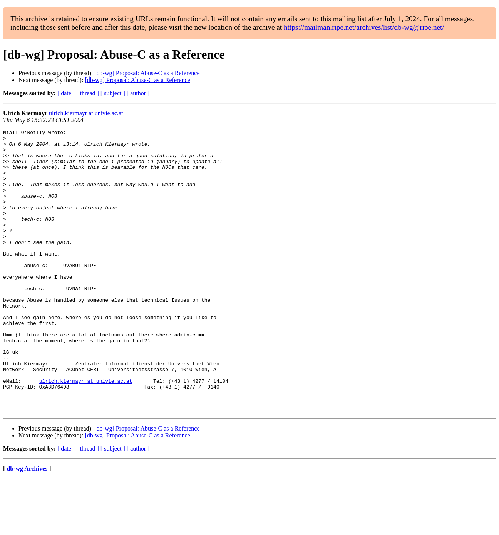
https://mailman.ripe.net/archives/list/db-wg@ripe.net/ (364, 27)
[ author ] (138, 93)
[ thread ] (87, 93)
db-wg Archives (27, 525)
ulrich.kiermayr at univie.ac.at (86, 113)
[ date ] (66, 93)
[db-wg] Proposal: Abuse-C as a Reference (146, 73)
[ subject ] (112, 93)
